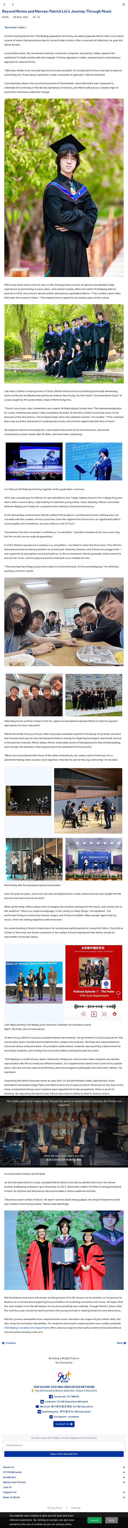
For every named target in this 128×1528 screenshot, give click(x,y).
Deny (112, 1520)
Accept (95, 1520)
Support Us (64, 1492)
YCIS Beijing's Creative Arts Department (26, 1327)
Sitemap (76, 1507)
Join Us (7, 1487)
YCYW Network (64, 1472)
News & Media (64, 1497)
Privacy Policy (54, 1507)
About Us (64, 1467)
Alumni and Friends (64, 1482)
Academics (64, 1477)
